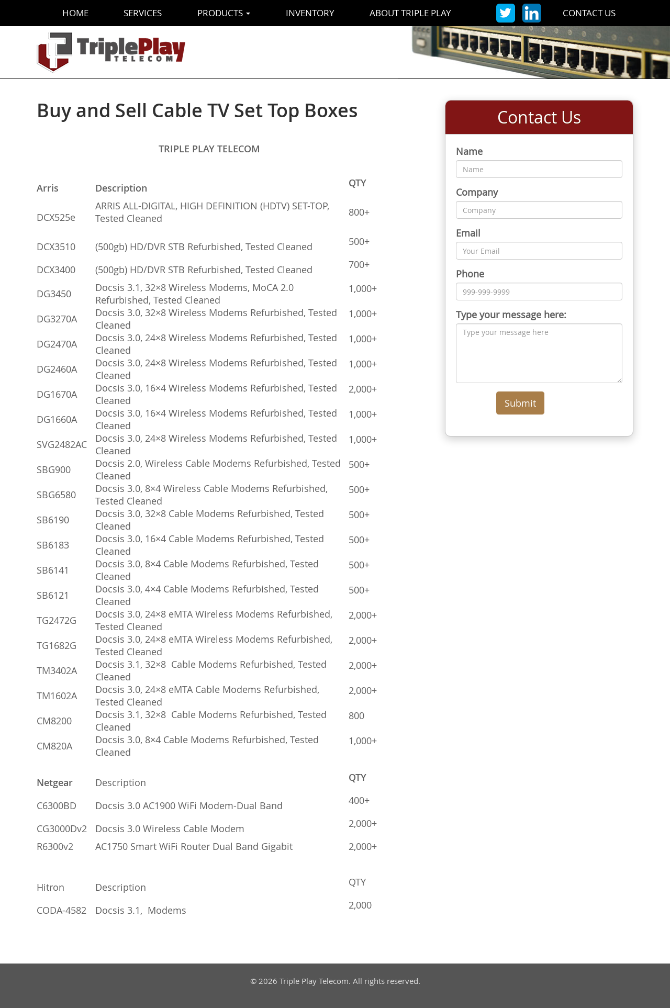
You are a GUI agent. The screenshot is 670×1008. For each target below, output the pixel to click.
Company (477, 192)
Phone (470, 273)
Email (468, 233)
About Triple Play (410, 13)
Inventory (310, 13)
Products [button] (223, 13)
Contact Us (589, 13)
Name (469, 151)
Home (75, 13)
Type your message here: (511, 314)
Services (143, 13)
